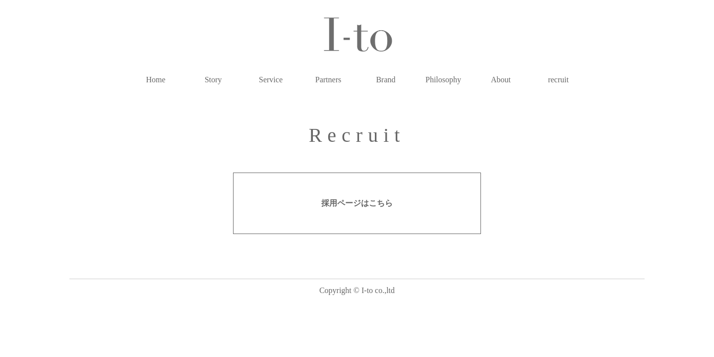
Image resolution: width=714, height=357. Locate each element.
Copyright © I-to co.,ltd (357, 290)
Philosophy (443, 79)
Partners (328, 79)
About (501, 79)
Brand (385, 79)
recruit (558, 79)
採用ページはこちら (357, 203)
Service (271, 79)
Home (155, 79)
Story (213, 79)
